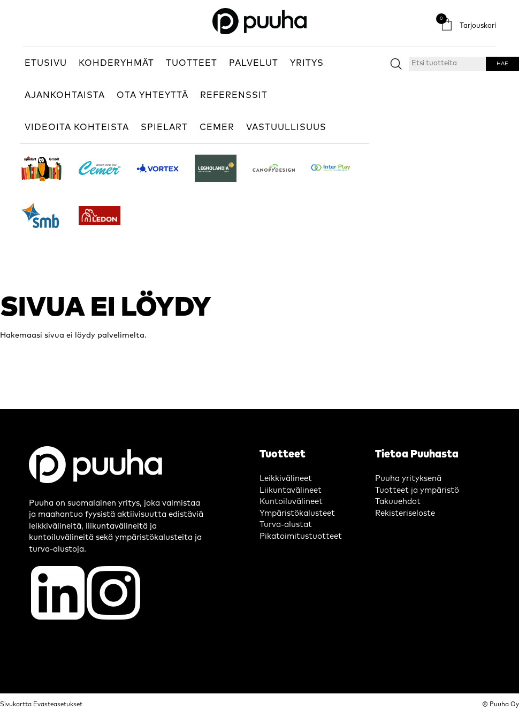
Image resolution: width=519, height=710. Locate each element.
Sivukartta (16, 704)
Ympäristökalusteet (297, 513)
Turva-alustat (286, 525)
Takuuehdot (398, 502)
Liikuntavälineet (291, 490)
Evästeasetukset (57, 704)
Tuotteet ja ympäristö (417, 490)
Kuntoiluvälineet (291, 502)
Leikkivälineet (286, 479)
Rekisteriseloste (405, 513)
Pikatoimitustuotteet (301, 536)
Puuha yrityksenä (408, 479)
